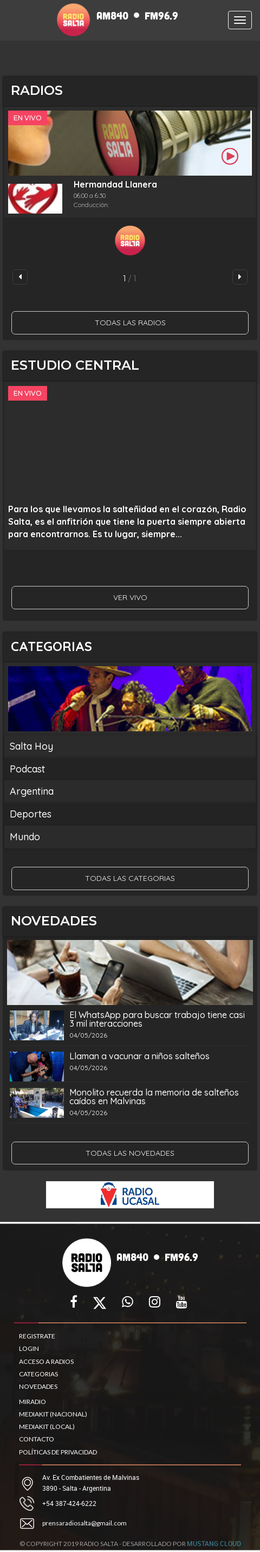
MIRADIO (32, 1402)
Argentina (32, 791)
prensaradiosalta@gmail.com (84, 1523)
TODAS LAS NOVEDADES (130, 1153)
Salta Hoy (31, 746)
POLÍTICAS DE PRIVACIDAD (58, 1452)
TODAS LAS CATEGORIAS (130, 878)
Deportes (30, 814)
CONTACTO (36, 1439)
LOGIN (29, 1348)
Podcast (27, 769)
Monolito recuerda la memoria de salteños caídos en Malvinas (154, 1096)
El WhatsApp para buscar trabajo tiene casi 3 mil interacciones (157, 1019)
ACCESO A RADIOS (46, 1361)
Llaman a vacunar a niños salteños (139, 1056)
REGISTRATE (37, 1336)
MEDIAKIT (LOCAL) (47, 1426)
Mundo (25, 836)
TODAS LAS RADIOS (130, 322)
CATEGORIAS (38, 1374)
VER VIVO (130, 597)
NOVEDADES (38, 1386)
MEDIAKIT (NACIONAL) (53, 1414)
